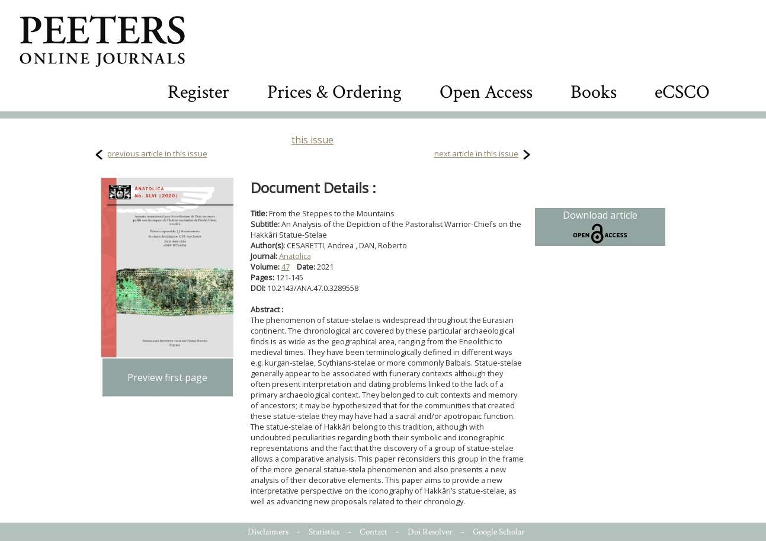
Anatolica (295, 256)
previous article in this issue (157, 153)
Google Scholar (499, 531)
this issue (312, 139)
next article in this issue (476, 153)
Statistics (324, 531)
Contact (373, 531)
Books (594, 92)
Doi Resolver (430, 531)
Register (198, 92)
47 (285, 266)
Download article (600, 227)
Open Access (486, 92)
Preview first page (167, 377)
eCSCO (682, 92)
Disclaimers (268, 531)
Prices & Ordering (334, 92)
